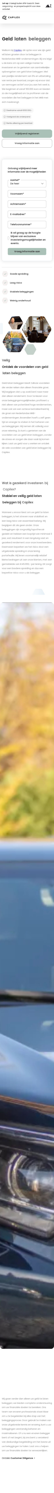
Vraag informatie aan (27, 143)
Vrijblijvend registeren (27, 133)
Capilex (18, 50)
